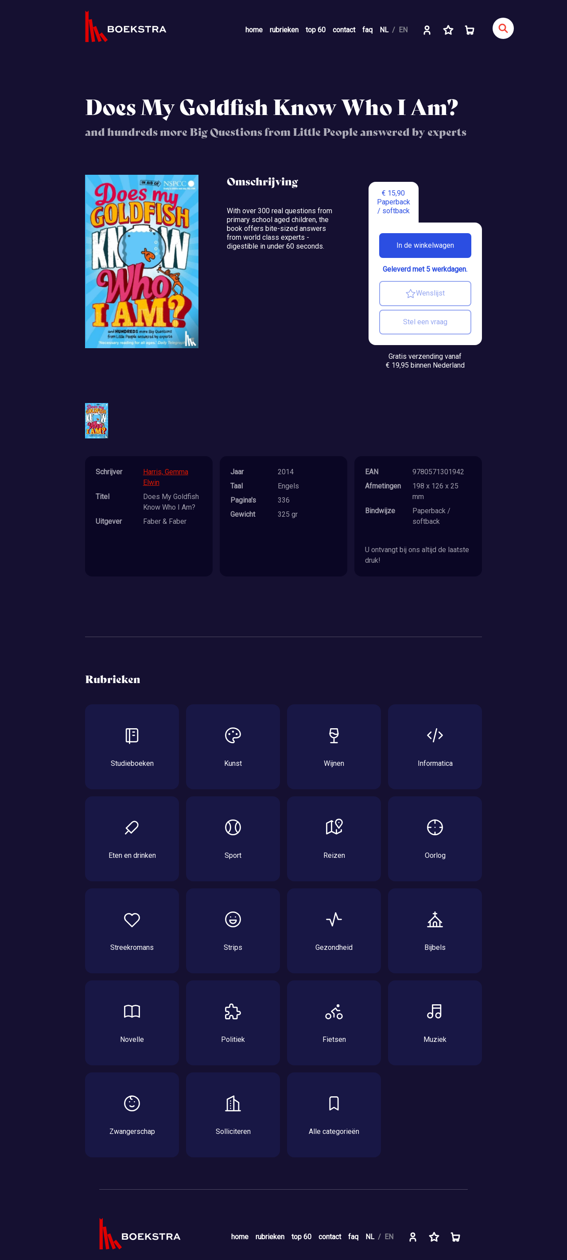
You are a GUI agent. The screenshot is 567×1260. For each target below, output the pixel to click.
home (254, 30)
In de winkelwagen (425, 245)
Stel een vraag (425, 322)
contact (344, 30)
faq (367, 30)
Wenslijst (425, 293)
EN (403, 30)
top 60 (316, 30)
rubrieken (284, 30)
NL (384, 30)
